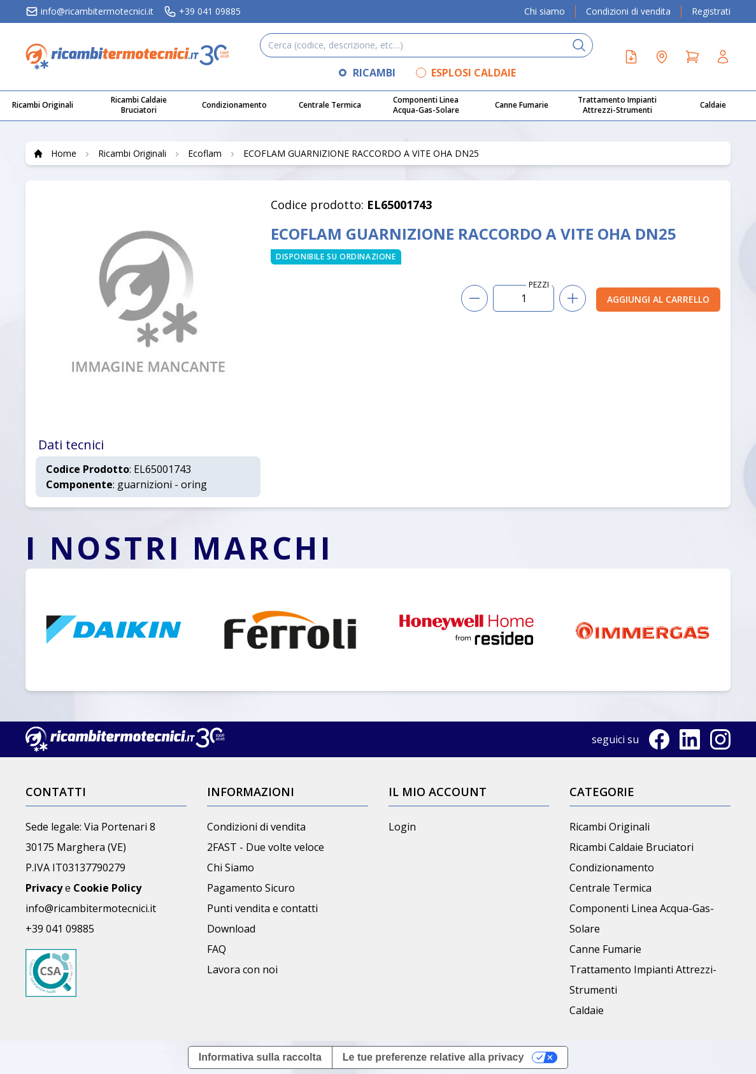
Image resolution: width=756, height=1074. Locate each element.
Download (231, 929)
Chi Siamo (230, 867)
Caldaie (586, 1010)
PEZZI (539, 285)
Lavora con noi (242, 969)
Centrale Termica (610, 888)
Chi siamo (544, 11)
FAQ (216, 949)
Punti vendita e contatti (262, 908)
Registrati (711, 11)
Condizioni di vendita (628, 11)
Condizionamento (611, 867)
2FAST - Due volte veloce (265, 847)
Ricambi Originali (609, 827)
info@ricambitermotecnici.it (89, 11)
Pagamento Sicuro (251, 888)
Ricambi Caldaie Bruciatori (631, 847)
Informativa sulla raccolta (260, 1057)
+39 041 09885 (202, 11)
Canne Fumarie (605, 949)
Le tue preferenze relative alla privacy (433, 1057)
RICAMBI (374, 73)
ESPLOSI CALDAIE (473, 73)
